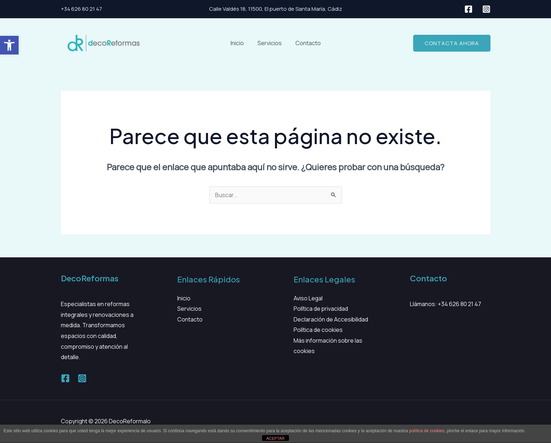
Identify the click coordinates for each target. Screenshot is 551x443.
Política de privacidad (321, 309)
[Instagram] (486, 9)
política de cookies (427, 430)
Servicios (269, 43)
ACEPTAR (275, 438)
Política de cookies (318, 330)
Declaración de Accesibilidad (331, 319)
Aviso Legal (308, 298)
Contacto (306, 43)
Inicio (239, 43)
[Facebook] (468, 9)
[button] (9, 45)
